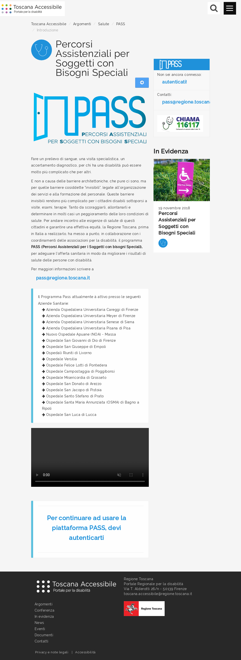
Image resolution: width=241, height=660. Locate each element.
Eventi (40, 629)
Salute (103, 24)
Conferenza (45, 610)
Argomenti (82, 24)
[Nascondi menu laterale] (142, 83)
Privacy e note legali (51, 652)
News (39, 623)
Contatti (41, 641)
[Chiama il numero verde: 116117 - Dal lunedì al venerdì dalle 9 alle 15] (182, 123)
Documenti (44, 635)
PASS (120, 24)
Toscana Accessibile (48, 24)
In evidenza (44, 616)
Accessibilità (85, 652)
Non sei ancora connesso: (179, 80)
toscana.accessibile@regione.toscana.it (158, 594)
